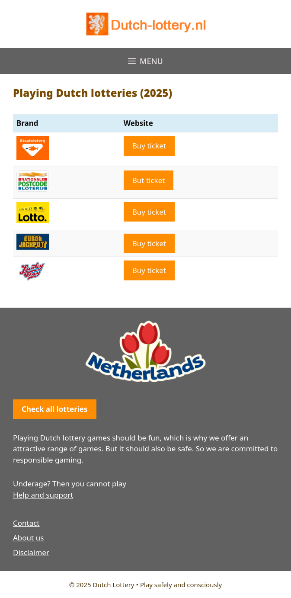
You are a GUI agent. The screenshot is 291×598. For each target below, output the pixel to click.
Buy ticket (149, 146)
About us (28, 538)
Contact (26, 523)
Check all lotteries (55, 409)
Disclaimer (31, 552)
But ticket (148, 180)
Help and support (43, 495)
